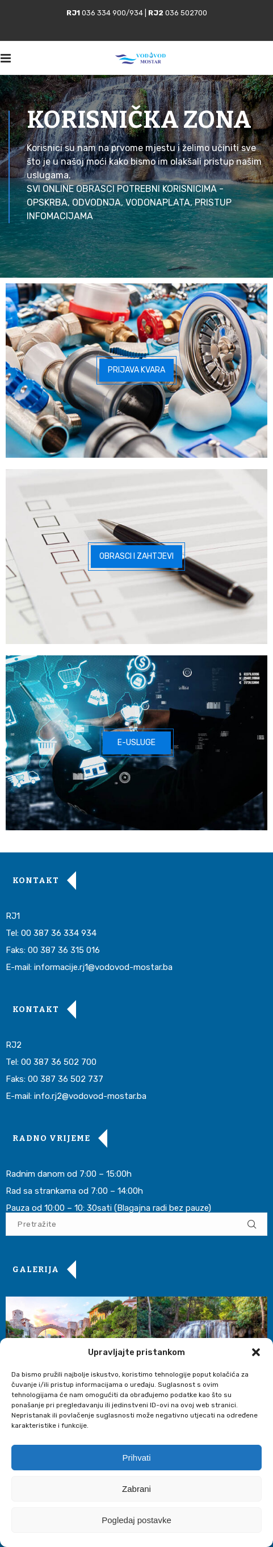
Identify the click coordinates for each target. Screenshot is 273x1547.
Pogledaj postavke (136, 1520)
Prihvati (136, 1457)
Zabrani (136, 1489)
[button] (256, 1352)
